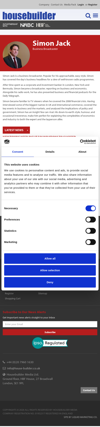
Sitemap (42, 293)
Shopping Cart (12, 298)
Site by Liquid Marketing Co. (80, 417)
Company (44, 4)
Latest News (14, 130)
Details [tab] (50, 151)
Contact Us (57, 4)
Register (9, 293)
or (91, 4)
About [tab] (82, 151)
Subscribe (50, 332)
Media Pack (70, 4)
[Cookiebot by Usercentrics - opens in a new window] (80, 141)
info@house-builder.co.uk (23, 368)
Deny (50, 282)
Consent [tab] (17, 151)
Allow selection (50, 270)
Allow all (50, 258)
